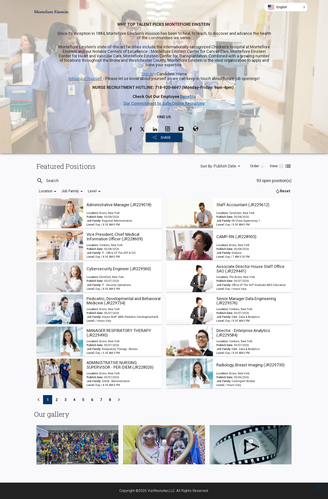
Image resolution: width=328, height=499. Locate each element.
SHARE (166, 137)
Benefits (188, 96)
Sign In (147, 74)
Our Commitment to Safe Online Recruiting (164, 103)
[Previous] (38, 399)
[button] (285, 7)
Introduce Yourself (85, 78)
